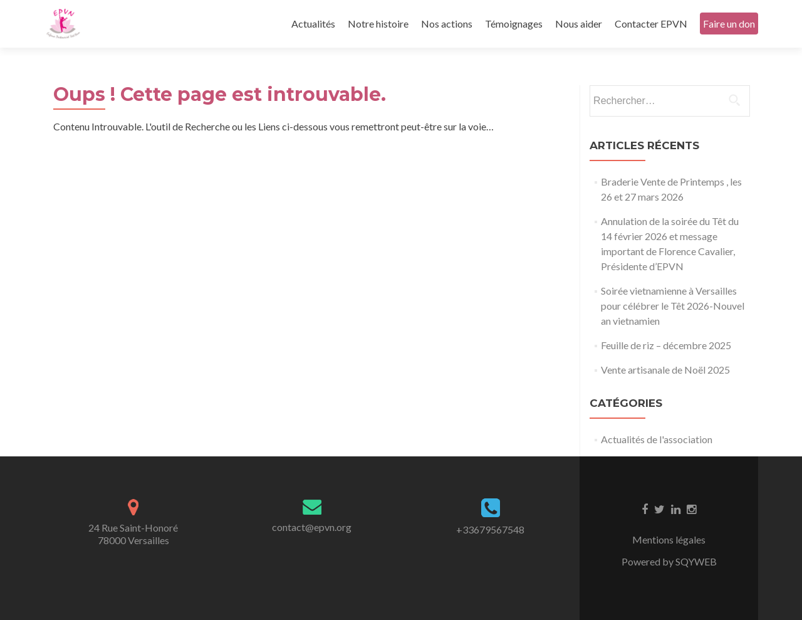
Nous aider (578, 23)
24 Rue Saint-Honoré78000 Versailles (133, 534)
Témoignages (514, 23)
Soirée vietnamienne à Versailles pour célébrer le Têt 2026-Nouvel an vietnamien (672, 306)
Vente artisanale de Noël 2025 (665, 370)
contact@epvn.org (312, 527)
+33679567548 (490, 529)
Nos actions (446, 23)
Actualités (313, 23)
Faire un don (729, 23)
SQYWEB (696, 561)
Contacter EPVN (651, 23)
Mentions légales (669, 539)
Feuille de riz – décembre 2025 (666, 345)
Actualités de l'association (656, 439)
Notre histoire (378, 23)
